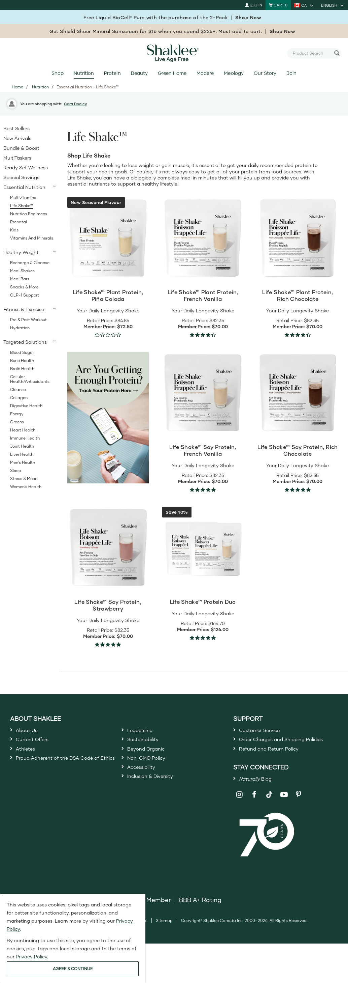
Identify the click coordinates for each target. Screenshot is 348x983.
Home (17, 86)
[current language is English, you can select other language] (333, 5)
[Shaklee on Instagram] (239, 818)
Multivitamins (23, 197)
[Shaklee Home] (174, 53)
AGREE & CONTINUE (73, 968)
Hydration (20, 327)
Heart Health (22, 429)
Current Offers (36, 744)
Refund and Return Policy (276, 767)
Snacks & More (24, 286)
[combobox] (311, 53)
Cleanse (18, 389)
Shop (57, 73)
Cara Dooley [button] (75, 104)
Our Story (265, 73)
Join (291, 73)
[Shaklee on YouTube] (284, 818)
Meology (233, 73)
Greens (17, 421)
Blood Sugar (22, 352)
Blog (259, 800)
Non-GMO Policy (151, 768)
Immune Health (25, 438)
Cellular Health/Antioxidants (29, 379)
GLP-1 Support (24, 295)
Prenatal (18, 221)
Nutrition (84, 73)
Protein (112, 73)
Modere (205, 73)
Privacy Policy (31, 956)
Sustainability (147, 744)
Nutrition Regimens (28, 213)
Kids (14, 229)
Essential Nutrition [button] (24, 187)
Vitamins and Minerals (31, 238)
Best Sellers (16, 128)
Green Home (172, 73)
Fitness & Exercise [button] (23, 309)
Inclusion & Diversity (156, 792)
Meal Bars (19, 278)
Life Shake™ (21, 205)
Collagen (19, 397)
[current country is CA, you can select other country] (304, 5)
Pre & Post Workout (28, 319)
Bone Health (22, 360)
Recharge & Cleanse (29, 262)
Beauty (139, 73)
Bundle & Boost (21, 148)
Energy (17, 413)
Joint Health (22, 446)
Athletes (28, 756)
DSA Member (151, 923)
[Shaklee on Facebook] (254, 818)
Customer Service (265, 731)
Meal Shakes (22, 270)
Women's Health (25, 486)
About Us (29, 731)
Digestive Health (26, 405)
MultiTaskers (17, 158)
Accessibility (145, 780)
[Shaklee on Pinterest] (298, 818)
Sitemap (164, 944)
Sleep (15, 470)
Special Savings (21, 177)
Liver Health (21, 454)
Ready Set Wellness (25, 167)
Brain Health (22, 368)
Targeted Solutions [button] (25, 342)
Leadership (143, 731)
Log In (253, 5)
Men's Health (22, 462)
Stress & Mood (24, 478)
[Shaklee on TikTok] (269, 814)
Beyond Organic (151, 756)
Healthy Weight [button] (21, 252)
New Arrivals (17, 138)
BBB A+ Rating (200, 923)
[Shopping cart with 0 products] (278, 5)
